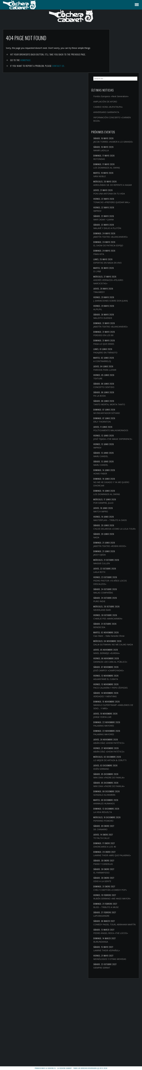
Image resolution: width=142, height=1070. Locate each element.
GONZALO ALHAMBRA (121, 859)
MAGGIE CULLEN (118, 580)
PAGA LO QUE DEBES (120, 340)
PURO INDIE (116, 618)
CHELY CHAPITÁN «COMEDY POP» (118, 959)
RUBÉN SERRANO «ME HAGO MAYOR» (121, 971)
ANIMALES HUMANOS (121, 867)
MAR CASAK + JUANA (120, 196)
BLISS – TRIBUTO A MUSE (122, 981)
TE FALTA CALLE (118, 902)
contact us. (58, 65)
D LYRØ (114, 261)
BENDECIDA (116, 647)
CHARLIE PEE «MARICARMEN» (118, 637)
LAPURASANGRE (118, 990)
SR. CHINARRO (117, 893)
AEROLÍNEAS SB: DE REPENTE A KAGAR (120, 153)
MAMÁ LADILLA (118, 116)
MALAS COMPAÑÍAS (120, 609)
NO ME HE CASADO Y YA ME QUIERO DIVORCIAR (122, 491)
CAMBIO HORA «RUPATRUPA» (117, 68)
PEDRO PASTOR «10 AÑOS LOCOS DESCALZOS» (123, 599)
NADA (113, 551)
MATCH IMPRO (117, 518)
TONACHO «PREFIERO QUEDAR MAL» (121, 177)
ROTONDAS (116, 125)
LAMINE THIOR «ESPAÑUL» (123, 1031)
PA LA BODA (116, 392)
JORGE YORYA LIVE (119, 761)
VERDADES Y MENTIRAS (122, 737)
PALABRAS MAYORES (120, 769)
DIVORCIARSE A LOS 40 (121, 910)
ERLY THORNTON (118, 421)
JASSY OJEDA (116, 571)
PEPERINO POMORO (120, 885)
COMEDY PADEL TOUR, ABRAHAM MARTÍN (121, 1000)
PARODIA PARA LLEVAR (121, 366)
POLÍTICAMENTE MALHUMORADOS (119, 432)
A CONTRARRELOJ (119, 358)
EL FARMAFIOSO (118, 940)
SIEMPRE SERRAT (118, 1052)
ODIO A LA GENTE (119, 948)
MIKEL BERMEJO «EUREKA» (123, 683)
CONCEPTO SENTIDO (120, 383)
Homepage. (25, 60)
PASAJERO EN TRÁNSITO (122, 349)
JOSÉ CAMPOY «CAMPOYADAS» (118, 706)
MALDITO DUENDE (119, 311)
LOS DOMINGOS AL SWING (123, 134)
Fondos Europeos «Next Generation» (121, 54)
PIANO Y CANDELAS (120, 931)
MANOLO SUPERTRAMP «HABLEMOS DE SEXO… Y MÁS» (122, 749)
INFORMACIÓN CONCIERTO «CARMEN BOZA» (123, 82)
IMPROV (114, 187)
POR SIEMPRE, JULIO (120, 509)
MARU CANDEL (117, 463)
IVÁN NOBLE (116, 142)
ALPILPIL (114, 302)
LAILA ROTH (116, 589)
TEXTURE (114, 375)
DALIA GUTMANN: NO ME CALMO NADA (122, 673)
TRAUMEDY (115, 282)
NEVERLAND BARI (119, 627)
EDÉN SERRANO (118, 826)
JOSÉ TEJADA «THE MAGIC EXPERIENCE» (122, 444)
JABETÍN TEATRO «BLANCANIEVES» (118, 218)
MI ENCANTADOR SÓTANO (123, 413)
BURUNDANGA (117, 1022)
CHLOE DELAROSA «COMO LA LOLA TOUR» (123, 541)
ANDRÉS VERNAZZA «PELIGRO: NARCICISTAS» (122, 272)
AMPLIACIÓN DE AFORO (122, 61)
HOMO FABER (117, 480)
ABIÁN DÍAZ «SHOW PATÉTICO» (120, 789)
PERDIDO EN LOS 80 (120, 332)
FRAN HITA (115, 240)
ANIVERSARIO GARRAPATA (123, 75)
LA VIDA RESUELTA (119, 876)
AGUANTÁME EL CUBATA (122, 716)
